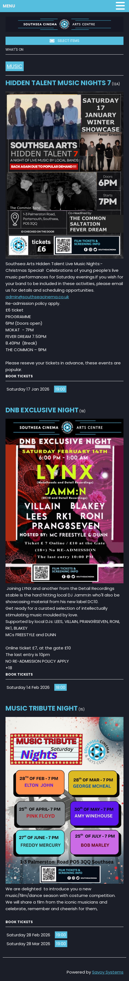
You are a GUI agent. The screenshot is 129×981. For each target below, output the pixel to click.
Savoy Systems (107, 972)
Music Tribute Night (42, 708)
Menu (65, 6)
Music (14, 66)
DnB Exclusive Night (42, 410)
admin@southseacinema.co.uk (37, 297)
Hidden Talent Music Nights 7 (58, 82)
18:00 (60, 687)
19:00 (60, 389)
